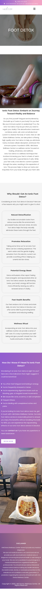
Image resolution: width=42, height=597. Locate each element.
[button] (34, 9)
